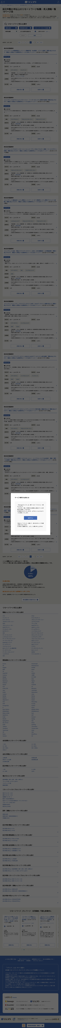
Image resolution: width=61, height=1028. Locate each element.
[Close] (49, 494)
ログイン (30, 518)
